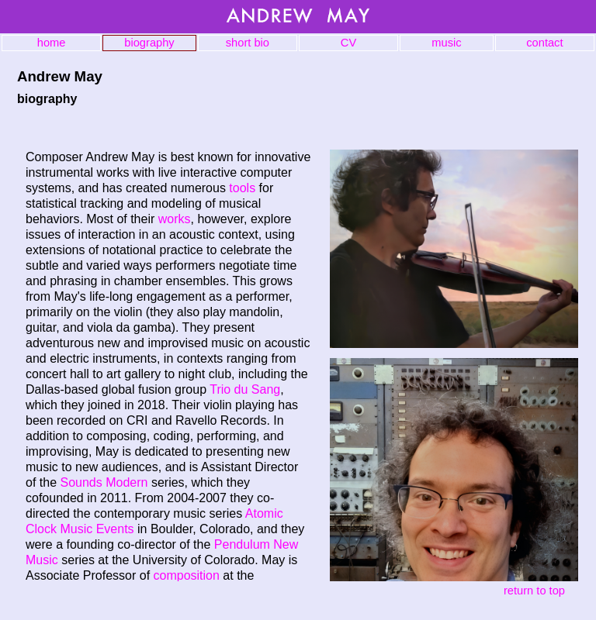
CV (348, 42)
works (174, 219)
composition (187, 575)
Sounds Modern (103, 482)
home (51, 42)
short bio (247, 42)
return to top (534, 590)
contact (544, 42)
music (446, 42)
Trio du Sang (245, 389)
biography (149, 42)
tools (242, 188)
